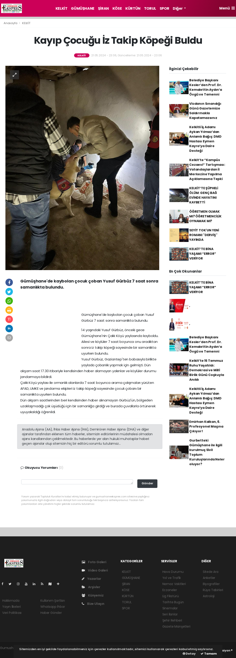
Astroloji (209, 596)
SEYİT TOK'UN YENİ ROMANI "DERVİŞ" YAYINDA (204, 235)
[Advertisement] (90, 302)
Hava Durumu (173, 571)
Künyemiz (92, 595)
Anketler (209, 578)
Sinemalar (170, 608)
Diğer (178, 8)
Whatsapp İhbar (52, 606)
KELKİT (62, 8)
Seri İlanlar (170, 614)
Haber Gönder (51, 612)
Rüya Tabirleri (213, 590)
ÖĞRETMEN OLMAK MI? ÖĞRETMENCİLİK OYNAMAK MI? (205, 216)
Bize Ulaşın (93, 603)
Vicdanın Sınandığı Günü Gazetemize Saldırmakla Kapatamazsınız (205, 110)
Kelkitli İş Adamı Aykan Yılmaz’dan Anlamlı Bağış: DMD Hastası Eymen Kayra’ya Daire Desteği (205, 139)
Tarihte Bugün (173, 602)
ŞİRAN (103, 8)
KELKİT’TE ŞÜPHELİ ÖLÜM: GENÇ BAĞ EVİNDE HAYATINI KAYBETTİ (203, 195)
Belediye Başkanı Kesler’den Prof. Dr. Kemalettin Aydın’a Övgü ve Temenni (205, 87)
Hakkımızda (10, 600)
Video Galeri (95, 570)
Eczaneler (169, 590)
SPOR (164, 8)
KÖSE (117, 8)
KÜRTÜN (132, 8)
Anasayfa (11, 23)
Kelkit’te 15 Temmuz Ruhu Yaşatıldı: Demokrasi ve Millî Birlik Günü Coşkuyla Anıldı (206, 370)
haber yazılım (10, 652)
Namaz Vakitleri (174, 584)
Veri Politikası (11, 612)
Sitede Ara (210, 571)
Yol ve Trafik (171, 578)
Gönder (147, 483)
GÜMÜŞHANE (82, 8)
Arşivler (91, 587)
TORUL (150, 8)
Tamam (209, 653)
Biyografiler (211, 584)
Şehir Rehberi (172, 620)
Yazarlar (91, 578)
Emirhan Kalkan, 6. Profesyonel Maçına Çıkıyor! (206, 426)
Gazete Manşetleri (176, 626)
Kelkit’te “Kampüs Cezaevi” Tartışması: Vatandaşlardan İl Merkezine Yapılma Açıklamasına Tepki (207, 169)
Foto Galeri (94, 562)
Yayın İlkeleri (11, 606)
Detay (189, 653)
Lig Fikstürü (170, 596)
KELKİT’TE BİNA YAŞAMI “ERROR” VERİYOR (202, 254)
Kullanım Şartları (52, 600)
